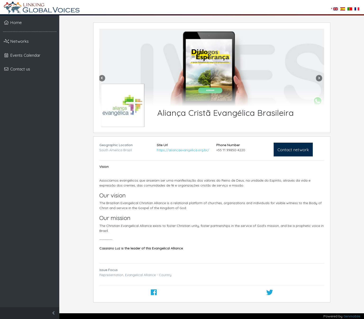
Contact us (17, 68)
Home (13, 22)
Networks (16, 41)
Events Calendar (22, 55)
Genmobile (351, 316)
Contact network (293, 149)
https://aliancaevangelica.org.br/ (183, 150)
